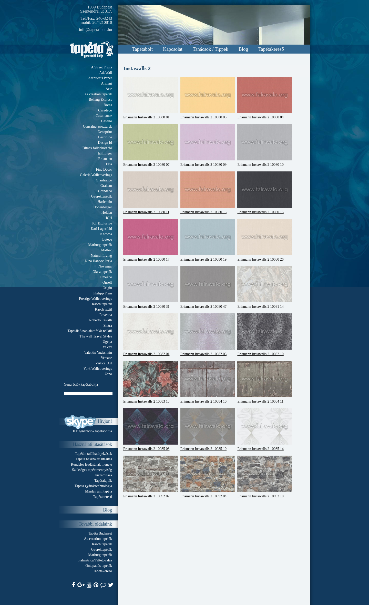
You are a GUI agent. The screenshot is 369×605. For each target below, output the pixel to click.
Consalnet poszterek (97, 126)
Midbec (106, 250)
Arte (109, 89)
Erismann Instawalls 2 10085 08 (150, 429)
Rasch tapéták (102, 304)
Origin (107, 288)
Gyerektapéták (101, 196)
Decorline (105, 137)
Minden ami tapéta (98, 491)
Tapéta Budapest (100, 533)
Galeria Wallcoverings (96, 175)
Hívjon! (105, 421)
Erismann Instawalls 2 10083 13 (150, 382)
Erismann (105, 159)
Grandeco (105, 191)
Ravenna (105, 315)
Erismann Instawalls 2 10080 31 (150, 287)
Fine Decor (104, 169)
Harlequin (105, 202)
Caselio (106, 121)
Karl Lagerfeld (101, 229)
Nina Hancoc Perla (98, 261)
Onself (107, 282)
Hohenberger (102, 207)
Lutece (107, 239)
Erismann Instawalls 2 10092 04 (207, 477)
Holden (106, 212)
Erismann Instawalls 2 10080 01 (150, 98)
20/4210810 (102, 22)
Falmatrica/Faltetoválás (95, 560)
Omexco (106, 277)
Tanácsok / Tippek (210, 49)
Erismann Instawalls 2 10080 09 (207, 145)
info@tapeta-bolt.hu (95, 29)
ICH (109, 218)
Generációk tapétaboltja (81, 384)
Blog (243, 49)
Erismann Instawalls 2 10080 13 (207, 192)
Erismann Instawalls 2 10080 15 (264, 192)
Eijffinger (105, 153)
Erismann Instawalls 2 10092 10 (264, 477)
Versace (106, 358)
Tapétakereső (271, 49)
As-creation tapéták (98, 539)
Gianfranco (104, 180)
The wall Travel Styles (96, 336)
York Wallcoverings (98, 369)
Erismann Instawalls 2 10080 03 (207, 98)
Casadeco (105, 110)
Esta (109, 164)
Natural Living (101, 256)
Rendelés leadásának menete (91, 464)
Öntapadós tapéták (98, 566)
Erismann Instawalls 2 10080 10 (264, 145)
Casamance (104, 116)
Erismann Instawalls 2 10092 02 (150, 477)
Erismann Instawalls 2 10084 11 (264, 382)
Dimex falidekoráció (97, 148)
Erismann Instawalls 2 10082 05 (207, 334)
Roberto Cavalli (100, 320)
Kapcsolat (172, 49)
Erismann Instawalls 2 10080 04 (264, 98)
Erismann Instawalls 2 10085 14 (264, 429)
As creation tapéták (98, 94)
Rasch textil (103, 309)
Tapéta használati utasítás (94, 459)
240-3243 (104, 18)
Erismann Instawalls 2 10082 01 (150, 334)
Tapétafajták (103, 481)
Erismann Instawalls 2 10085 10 (207, 429)
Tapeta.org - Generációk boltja (92, 50)
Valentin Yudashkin (98, 352)
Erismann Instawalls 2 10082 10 (264, 334)
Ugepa (107, 342)
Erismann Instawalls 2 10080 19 (207, 240)
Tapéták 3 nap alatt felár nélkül (89, 331)
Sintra (108, 325)
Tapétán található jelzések (93, 454)
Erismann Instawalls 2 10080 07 (150, 145)
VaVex (107, 347)
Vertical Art (103, 363)
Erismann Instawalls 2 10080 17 (150, 240)
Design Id (105, 143)
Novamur (105, 266)
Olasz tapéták (102, 272)
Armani (106, 83)
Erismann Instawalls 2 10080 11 (150, 192)
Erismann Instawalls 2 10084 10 (207, 382)
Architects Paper (100, 78)
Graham (106, 186)
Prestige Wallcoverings (95, 299)
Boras (108, 105)
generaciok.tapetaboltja (95, 431)
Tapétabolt (142, 49)
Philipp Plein (102, 293)
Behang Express (100, 99)
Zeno (108, 374)
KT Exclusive (102, 223)
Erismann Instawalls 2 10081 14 (264, 287)
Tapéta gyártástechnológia (93, 486)
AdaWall (105, 73)
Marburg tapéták (100, 245)
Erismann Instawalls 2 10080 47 (207, 287)
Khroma (106, 234)
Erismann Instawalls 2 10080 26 (264, 240)
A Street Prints (101, 67)
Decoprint (105, 132)
